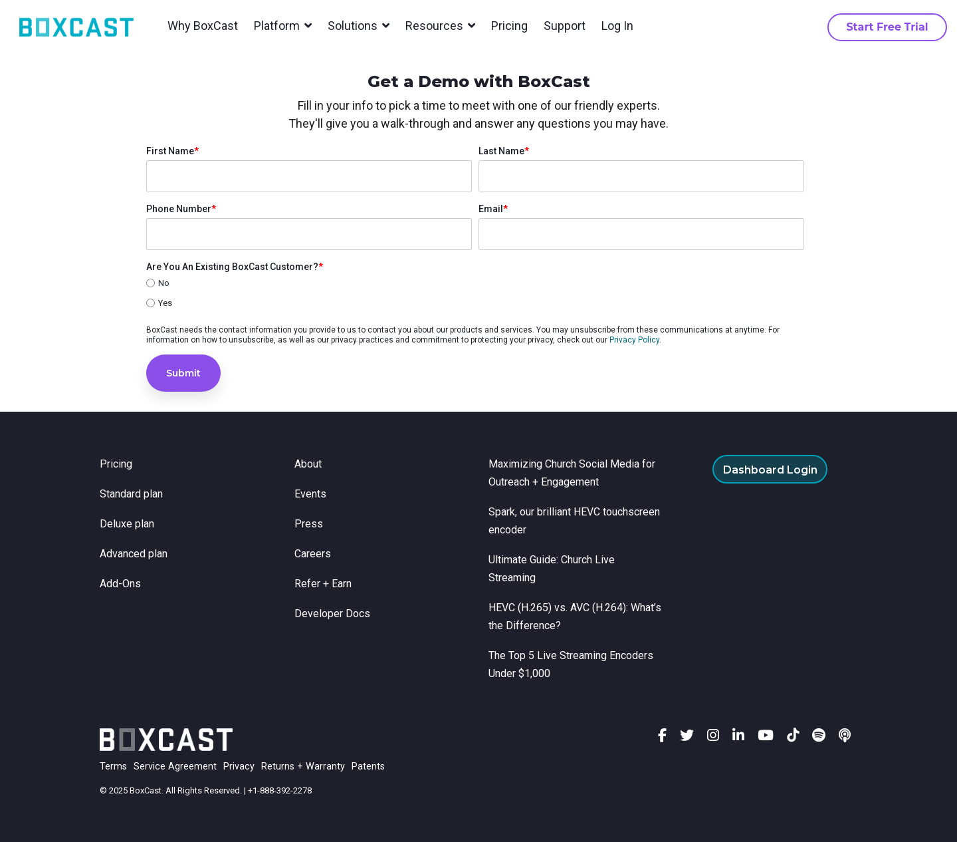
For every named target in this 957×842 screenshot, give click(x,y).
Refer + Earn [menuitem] (323, 583)
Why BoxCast (202, 26)
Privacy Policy (634, 340)
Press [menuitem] (308, 523)
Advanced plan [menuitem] (133, 553)
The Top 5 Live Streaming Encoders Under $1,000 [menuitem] (572, 664)
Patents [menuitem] (368, 766)
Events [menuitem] (310, 494)
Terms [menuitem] (113, 766)
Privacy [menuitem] (239, 766)
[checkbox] (475, 294)
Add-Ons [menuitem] (120, 583)
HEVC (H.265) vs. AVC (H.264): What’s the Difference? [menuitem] (575, 616)
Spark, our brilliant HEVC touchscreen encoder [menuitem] (575, 520)
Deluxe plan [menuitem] (127, 523)
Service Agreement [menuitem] (175, 766)
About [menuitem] (308, 464)
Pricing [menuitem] (116, 464)
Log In (617, 26)
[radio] (475, 284)
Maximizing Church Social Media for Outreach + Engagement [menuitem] (573, 473)
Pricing (509, 26)
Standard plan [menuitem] (131, 494)
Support (564, 26)
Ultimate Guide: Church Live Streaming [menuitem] (552, 568)
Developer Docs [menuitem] (332, 613)
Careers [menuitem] (312, 553)
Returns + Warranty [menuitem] (303, 766)
